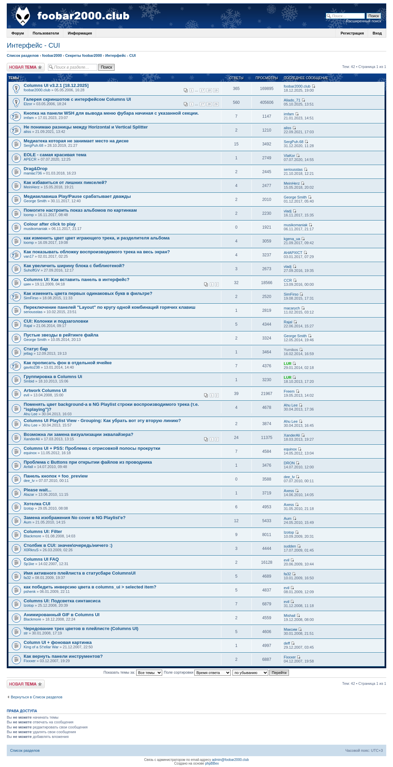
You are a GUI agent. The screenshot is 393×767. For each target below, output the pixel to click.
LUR (288, 364)
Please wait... (37, 489)
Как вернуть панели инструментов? (63, 656)
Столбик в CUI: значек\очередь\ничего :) (68, 545)
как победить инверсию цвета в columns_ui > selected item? (90, 586)
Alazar (29, 494)
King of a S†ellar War (41, 647)
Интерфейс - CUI (33, 45)
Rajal (28, 326)
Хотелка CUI (37, 503)
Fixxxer (29, 661)
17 (202, 90)
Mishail (289, 615)
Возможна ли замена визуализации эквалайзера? (78, 434)
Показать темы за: (132, 672)
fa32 (27, 578)
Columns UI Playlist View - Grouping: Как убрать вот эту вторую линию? (102, 420)
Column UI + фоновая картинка (58, 642)
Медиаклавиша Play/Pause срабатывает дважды (77, 196)
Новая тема (26, 67)
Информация (80, 33)
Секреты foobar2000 (83, 55)
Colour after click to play (50, 224)
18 (209, 90)
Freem (289, 391)
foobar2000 (52, 55)
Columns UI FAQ (41, 559)
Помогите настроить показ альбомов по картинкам (80, 210)
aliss (27, 132)
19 (216, 90)
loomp (29, 215)
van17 (29, 256)
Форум (17, 33)
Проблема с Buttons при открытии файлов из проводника (88, 462)
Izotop (29, 508)
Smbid (29, 381)
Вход (377, 33)
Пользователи (46, 33)
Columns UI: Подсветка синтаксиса (62, 600)
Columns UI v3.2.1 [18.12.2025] (56, 85)
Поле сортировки (197, 672)
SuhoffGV (32, 270)
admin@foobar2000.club (230, 760)
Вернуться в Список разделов (37, 697)
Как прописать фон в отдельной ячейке (68, 362)
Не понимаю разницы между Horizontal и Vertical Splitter (86, 127)
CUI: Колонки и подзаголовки (56, 321)
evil (26, 395)
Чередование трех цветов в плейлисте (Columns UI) (81, 628)
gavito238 (32, 367)
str (26, 633)
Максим (290, 629)
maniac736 (33, 173)
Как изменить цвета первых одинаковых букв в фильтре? (88, 293)
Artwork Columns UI (45, 390)
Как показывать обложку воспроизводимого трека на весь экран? (97, 251)
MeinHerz (32, 187)
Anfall (28, 467)
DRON (289, 463)
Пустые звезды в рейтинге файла (61, 335)
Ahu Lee (31, 414)
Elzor (28, 104)
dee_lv (29, 481)
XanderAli (32, 439)
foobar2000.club (37, 90)
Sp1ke (29, 564)
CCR (288, 280)
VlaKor (289, 156)
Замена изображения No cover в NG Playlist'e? (75, 517)
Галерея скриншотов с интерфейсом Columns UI (77, 99)
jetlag (28, 353)
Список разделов (23, 55)
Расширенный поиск (363, 21)
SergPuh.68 (33, 145)
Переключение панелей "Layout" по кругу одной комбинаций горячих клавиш (109, 307)
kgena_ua (292, 239)
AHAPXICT (293, 253)
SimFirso (31, 298)
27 (202, 104)
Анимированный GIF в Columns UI (61, 614)
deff (287, 643)
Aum (27, 522)
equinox (30, 453)
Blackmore (32, 536)
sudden (290, 546)
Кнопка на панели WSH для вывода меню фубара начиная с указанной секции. (111, 113)
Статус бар (36, 348)
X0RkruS (31, 550)
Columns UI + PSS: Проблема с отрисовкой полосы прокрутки (92, 448)
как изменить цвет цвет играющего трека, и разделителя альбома (97, 237)
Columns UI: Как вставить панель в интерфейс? (76, 279)
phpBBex (212, 763)
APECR (30, 159)
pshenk (29, 591)
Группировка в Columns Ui (53, 376)
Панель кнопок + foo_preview (56, 476)
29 (216, 104)
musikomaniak (35, 229)
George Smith (35, 201)
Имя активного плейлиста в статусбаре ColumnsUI (80, 573)
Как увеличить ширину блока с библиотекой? (74, 265)
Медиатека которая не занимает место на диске (76, 140)
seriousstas (293, 169)
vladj (288, 211)
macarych (292, 308)
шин (27, 284)
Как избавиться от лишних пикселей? (65, 182)
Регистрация (352, 33)
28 (209, 104)
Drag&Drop (35, 168)
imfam (29, 118)
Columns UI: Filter (43, 531)
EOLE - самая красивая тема (55, 154)
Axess (289, 491)
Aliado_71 (292, 100)
